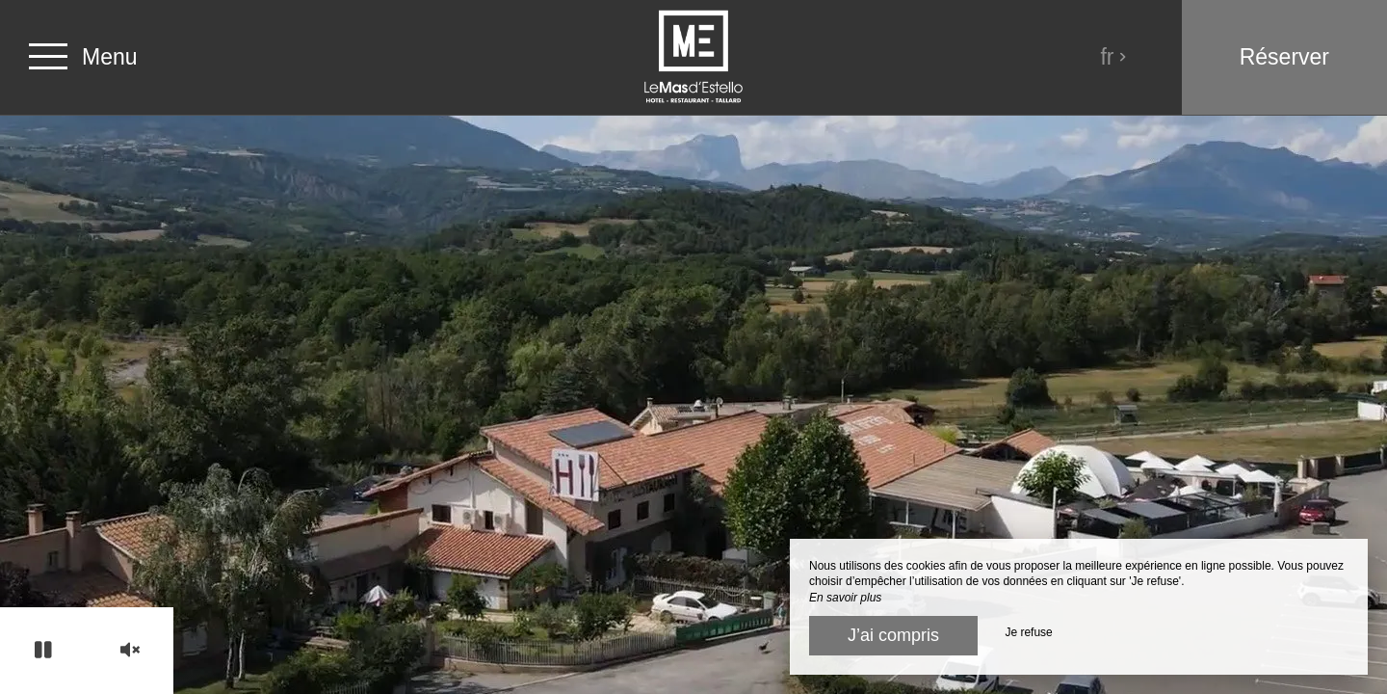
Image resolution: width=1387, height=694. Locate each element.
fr (1114, 56)
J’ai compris (893, 635)
